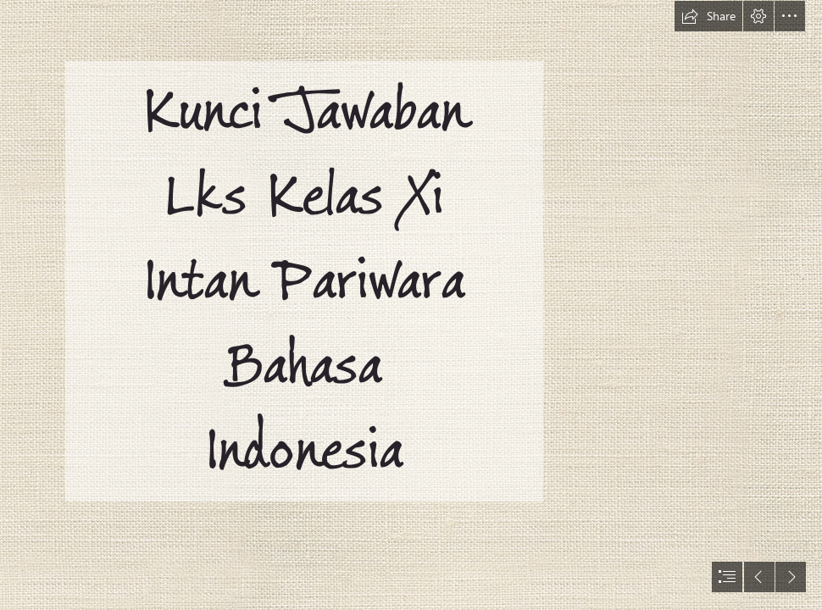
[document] (411, 305)
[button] (708, 16)
